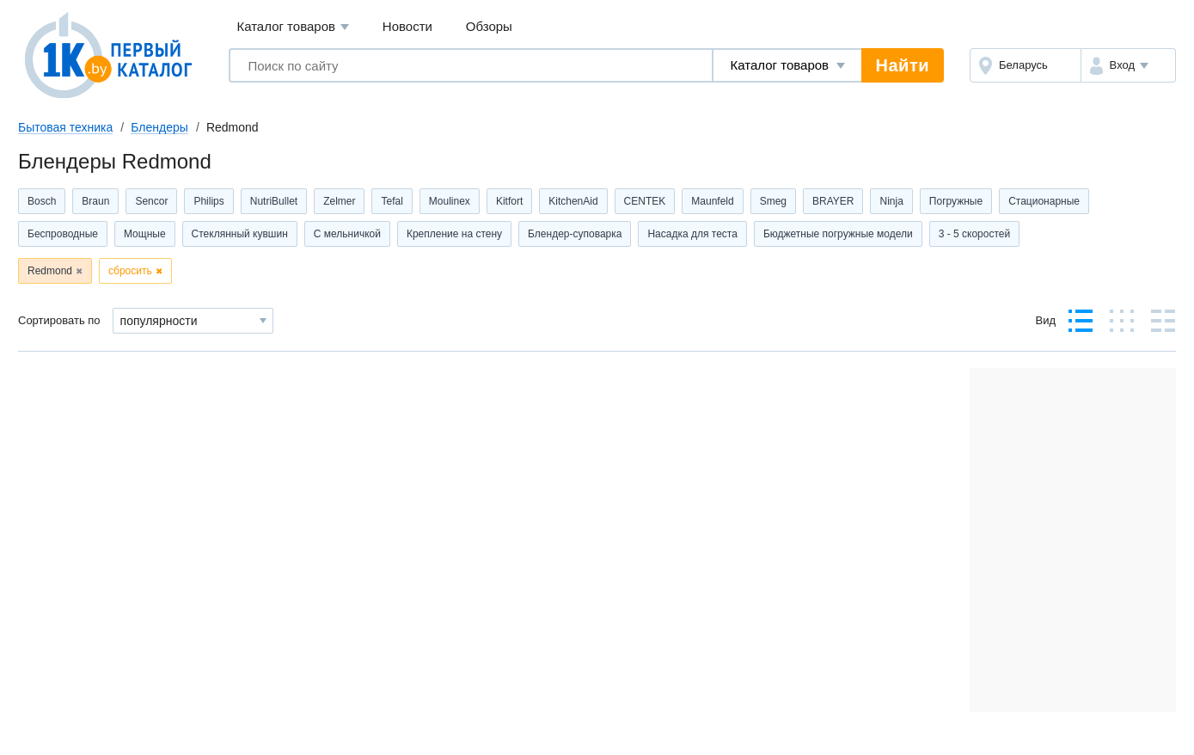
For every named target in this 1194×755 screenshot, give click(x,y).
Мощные (145, 234)
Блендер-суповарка (574, 234)
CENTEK (645, 201)
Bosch (42, 201)
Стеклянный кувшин (240, 234)
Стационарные (1044, 201)
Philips (208, 201)
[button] (1128, 65)
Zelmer (339, 201)
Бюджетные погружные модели (838, 234)
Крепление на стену (454, 234)
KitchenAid (572, 201)
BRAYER (833, 201)
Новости (407, 26)
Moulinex (449, 201)
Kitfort (509, 201)
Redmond (50, 271)
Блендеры (159, 127)
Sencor (151, 201)
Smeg (773, 201)
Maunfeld (712, 201)
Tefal (391, 201)
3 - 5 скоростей (975, 234)
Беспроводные (63, 234)
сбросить (130, 271)
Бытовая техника (65, 127)
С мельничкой (347, 234)
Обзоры (489, 26)
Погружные (956, 201)
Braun (95, 201)
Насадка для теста (692, 234)
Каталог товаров (292, 27)
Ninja (891, 201)
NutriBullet (273, 201)
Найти (902, 65)
